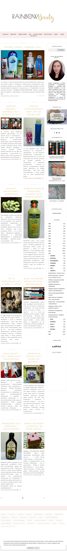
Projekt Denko (37, 34)
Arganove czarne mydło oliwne (57, 116)
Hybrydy (29, 520)
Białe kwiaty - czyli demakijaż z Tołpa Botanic (11, 356)
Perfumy (51, 520)
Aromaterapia (5, 517)
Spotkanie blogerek (19, 520)
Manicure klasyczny (19, 523)
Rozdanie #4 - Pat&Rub (57, 201)
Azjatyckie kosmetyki (44, 523)
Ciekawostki (48, 514)
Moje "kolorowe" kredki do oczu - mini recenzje (34, 281)
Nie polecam (23, 517)
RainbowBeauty (57, 213)
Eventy (56, 34)
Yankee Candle (22, 34)
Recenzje (6, 34)
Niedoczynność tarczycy (8, 526)
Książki (54, 523)
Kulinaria (59, 520)
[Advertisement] (56, 380)
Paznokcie (29, 514)
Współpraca (48, 34)
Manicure (13, 34)
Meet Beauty (31, 523)
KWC (30, 34)
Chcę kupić (33, 35)
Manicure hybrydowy (52, 517)
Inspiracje (62, 523)
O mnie (62, 34)
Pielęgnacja (12, 514)
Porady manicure (6, 523)
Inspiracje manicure (40, 520)
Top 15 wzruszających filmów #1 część (11, 281)
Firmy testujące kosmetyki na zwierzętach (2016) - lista (57, 179)
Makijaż (41, 517)
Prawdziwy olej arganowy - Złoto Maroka (11, 426)
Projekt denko (38, 514)
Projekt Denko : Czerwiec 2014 (23, 47)
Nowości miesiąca (6, 520)
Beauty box (32, 517)
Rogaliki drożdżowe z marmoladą (11, 191)
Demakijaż (14, 517)
